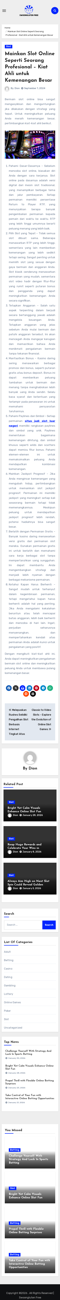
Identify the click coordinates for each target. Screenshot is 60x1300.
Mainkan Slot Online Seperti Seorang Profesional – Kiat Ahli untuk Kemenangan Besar (30, 67)
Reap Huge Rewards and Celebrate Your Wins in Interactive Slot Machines (25, 848)
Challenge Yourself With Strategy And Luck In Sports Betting (28, 1159)
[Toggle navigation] (4, 11)
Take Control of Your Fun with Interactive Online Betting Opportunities (29, 1264)
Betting (8, 960)
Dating (8, 977)
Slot (8, 46)
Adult (7, 951)
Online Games (12, 1002)
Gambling (10, 985)
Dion (17, 88)
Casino (8, 968)
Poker (7, 1010)
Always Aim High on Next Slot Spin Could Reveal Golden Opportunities (28, 885)
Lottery (8, 993)
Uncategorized (13, 1027)
